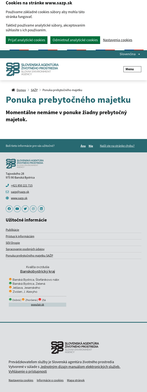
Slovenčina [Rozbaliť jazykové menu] (130, 54)
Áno (84, 146)
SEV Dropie (13, 243)
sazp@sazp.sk (20, 192)
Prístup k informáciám (20, 236)
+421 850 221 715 (22, 185)
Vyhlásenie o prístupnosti (28, 371)
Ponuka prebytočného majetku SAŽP (29, 255)
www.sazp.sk (19, 198)
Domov (21, 90)
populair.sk (37, 304)
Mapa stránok (76, 380)
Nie (91, 146)
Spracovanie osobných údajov (25, 249)
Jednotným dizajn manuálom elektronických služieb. (80, 366)
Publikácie (12, 230)
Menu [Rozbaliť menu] (132, 69)
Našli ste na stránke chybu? (117, 146)
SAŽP (34, 90)
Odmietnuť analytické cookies (75, 40)
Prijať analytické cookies (26, 40)
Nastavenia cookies (117, 40)
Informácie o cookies (50, 380)
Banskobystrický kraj (37, 271)
